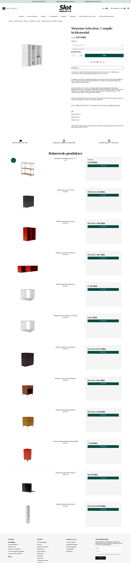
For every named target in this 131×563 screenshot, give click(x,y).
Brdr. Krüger (40, 553)
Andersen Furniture (42, 547)
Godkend (100, 558)
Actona (39, 544)
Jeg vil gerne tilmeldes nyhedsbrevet (110, 554)
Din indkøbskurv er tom (117, 8)
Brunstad (39, 556)
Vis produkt (103, 165)
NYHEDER (73, 16)
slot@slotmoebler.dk (18, 551)
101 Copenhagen (42, 542)
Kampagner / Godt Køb (87, 16)
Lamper (43, 16)
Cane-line (40, 558)
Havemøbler (53, 16)
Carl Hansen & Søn (42, 560)
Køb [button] (104, 55)
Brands (63, 16)
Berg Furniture (41, 551)
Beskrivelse (75, 68)
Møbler (21, 16)
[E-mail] (109, 551)
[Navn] (109, 548)
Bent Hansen (41, 549)
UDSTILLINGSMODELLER (106, 16)
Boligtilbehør (32, 16)
